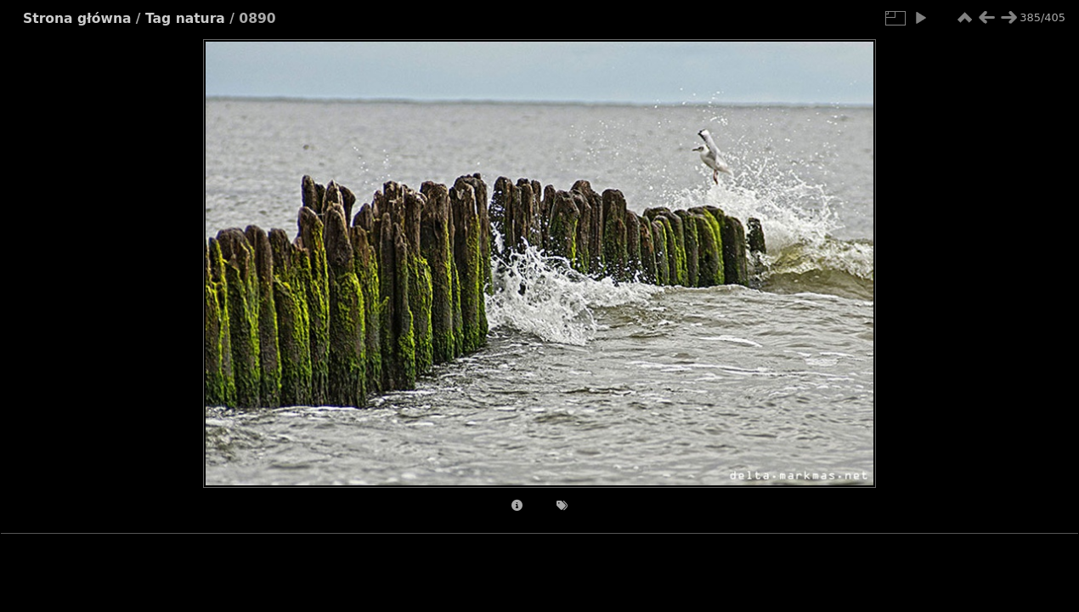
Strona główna (77, 18)
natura (200, 18)
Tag (158, 18)
